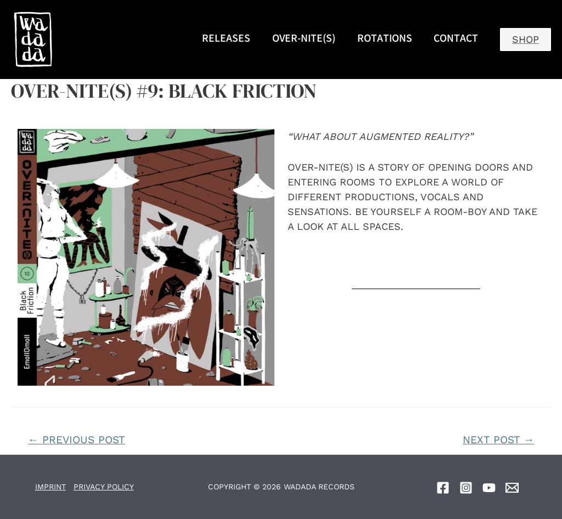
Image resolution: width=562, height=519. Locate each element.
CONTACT (456, 39)
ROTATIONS (384, 39)
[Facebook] (442, 487)
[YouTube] (489, 487)
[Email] (512, 487)
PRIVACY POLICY (104, 486)
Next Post (498, 439)
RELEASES (226, 39)
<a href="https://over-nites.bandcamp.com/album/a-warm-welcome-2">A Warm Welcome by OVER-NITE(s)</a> (416, 261)
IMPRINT (50, 486)
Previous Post (76, 439)
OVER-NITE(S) (303, 39)
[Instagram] (466, 487)
